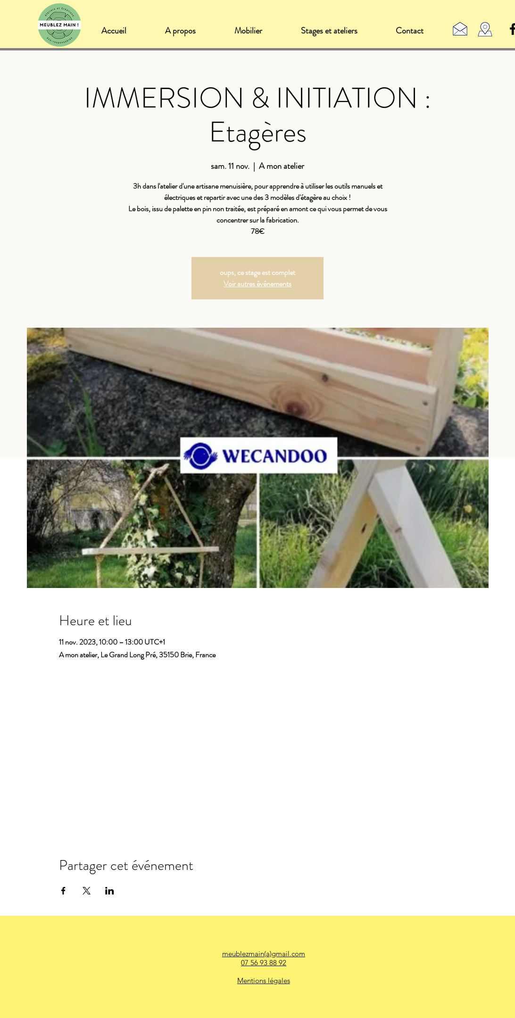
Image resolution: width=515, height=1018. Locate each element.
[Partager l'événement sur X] (86, 890)
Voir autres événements (257, 283)
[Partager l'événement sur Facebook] (63, 890)
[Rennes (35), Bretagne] (485, 29)
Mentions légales (263, 980)
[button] (248, 30)
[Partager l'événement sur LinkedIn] (109, 890)
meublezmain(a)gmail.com (263, 953)
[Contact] (460, 28)
